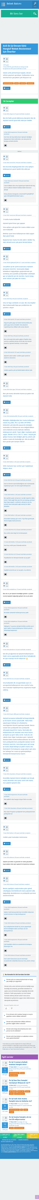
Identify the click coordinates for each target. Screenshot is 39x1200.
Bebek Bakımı (14, 3)
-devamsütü (30, 83)
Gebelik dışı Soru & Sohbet (9, 1139)
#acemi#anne (13, 1075)
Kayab (18, 1105)
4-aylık (11, 1112)
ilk (21, 1109)
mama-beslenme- (8, 83)
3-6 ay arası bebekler (22, 1085)
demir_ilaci (21, 1091)
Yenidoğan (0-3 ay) (22, 1122)
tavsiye (28, 1091)
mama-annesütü (19, 1128)
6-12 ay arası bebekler (23, 1067)
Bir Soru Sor (16, 13)
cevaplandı (27, 114)
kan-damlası (13, 1091)
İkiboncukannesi (21, 1123)
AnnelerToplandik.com (7, 1141)
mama (16, 83)
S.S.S (18, 1087)
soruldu (24, 68)
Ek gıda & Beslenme (15, 67)
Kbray (18, 1069)
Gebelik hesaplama (23, 1139)
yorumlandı (6, 134)
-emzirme (22, 83)
